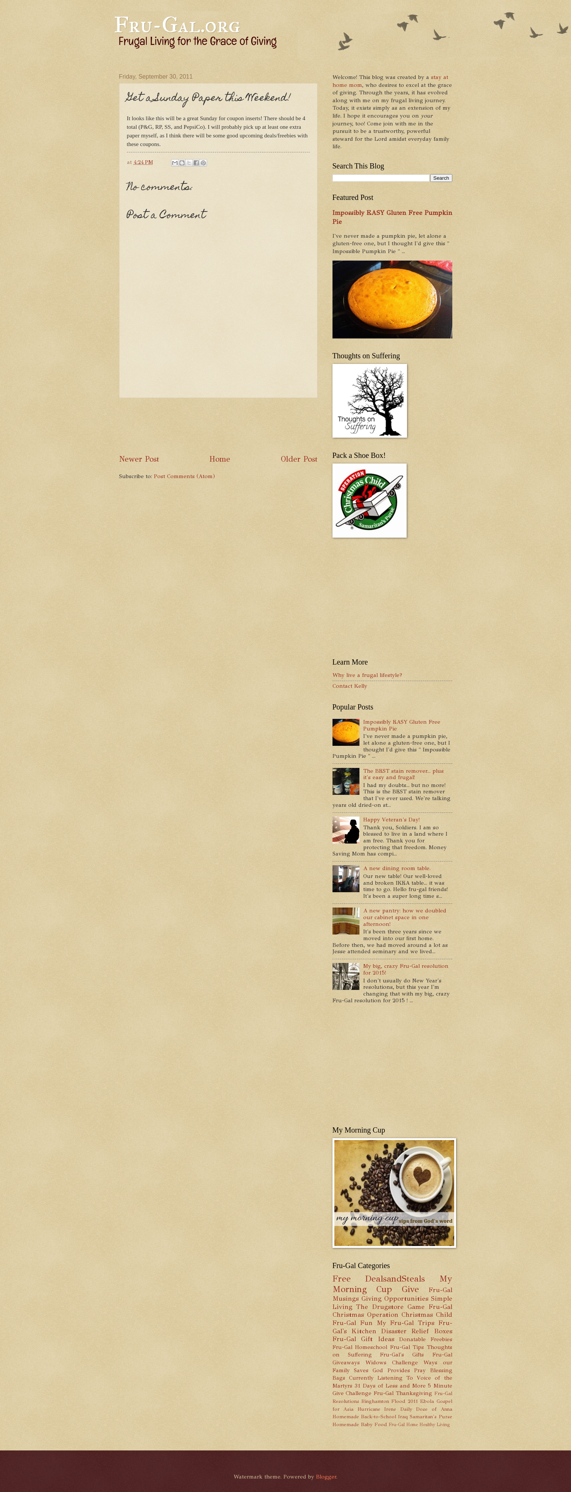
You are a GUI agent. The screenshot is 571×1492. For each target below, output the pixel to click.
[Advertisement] (255, 426)
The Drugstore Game (390, 1307)
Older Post (299, 459)
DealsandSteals (395, 1278)
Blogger (326, 1476)
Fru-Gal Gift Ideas (363, 1339)
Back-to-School (378, 1416)
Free (341, 1278)
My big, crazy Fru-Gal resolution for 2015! (406, 969)
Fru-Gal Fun (352, 1323)
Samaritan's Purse (431, 1416)
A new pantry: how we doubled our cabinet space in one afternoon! (404, 917)
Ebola (427, 1401)
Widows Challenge (391, 1362)
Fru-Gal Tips (407, 1347)
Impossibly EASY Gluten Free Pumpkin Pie (401, 725)
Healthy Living (434, 1424)
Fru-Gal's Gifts (402, 1354)
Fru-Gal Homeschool (360, 1347)
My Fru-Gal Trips (405, 1323)
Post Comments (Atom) (184, 476)
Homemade (345, 1416)
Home (219, 459)
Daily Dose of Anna (426, 1409)
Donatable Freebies (425, 1339)
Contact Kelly (349, 686)
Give (410, 1289)
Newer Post (139, 459)
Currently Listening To (381, 1377)
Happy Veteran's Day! (391, 819)
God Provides (391, 1370)
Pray (420, 1370)
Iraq (403, 1416)
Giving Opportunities (394, 1298)
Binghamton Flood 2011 (389, 1401)
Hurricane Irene (377, 1409)
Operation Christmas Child (409, 1314)
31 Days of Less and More (390, 1385)
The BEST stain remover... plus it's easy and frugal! (403, 774)
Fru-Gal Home (403, 1424)
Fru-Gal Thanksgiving (403, 1393)
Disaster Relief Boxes (416, 1331)
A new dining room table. (397, 868)
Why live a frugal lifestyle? (367, 675)
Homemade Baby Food (359, 1424)
